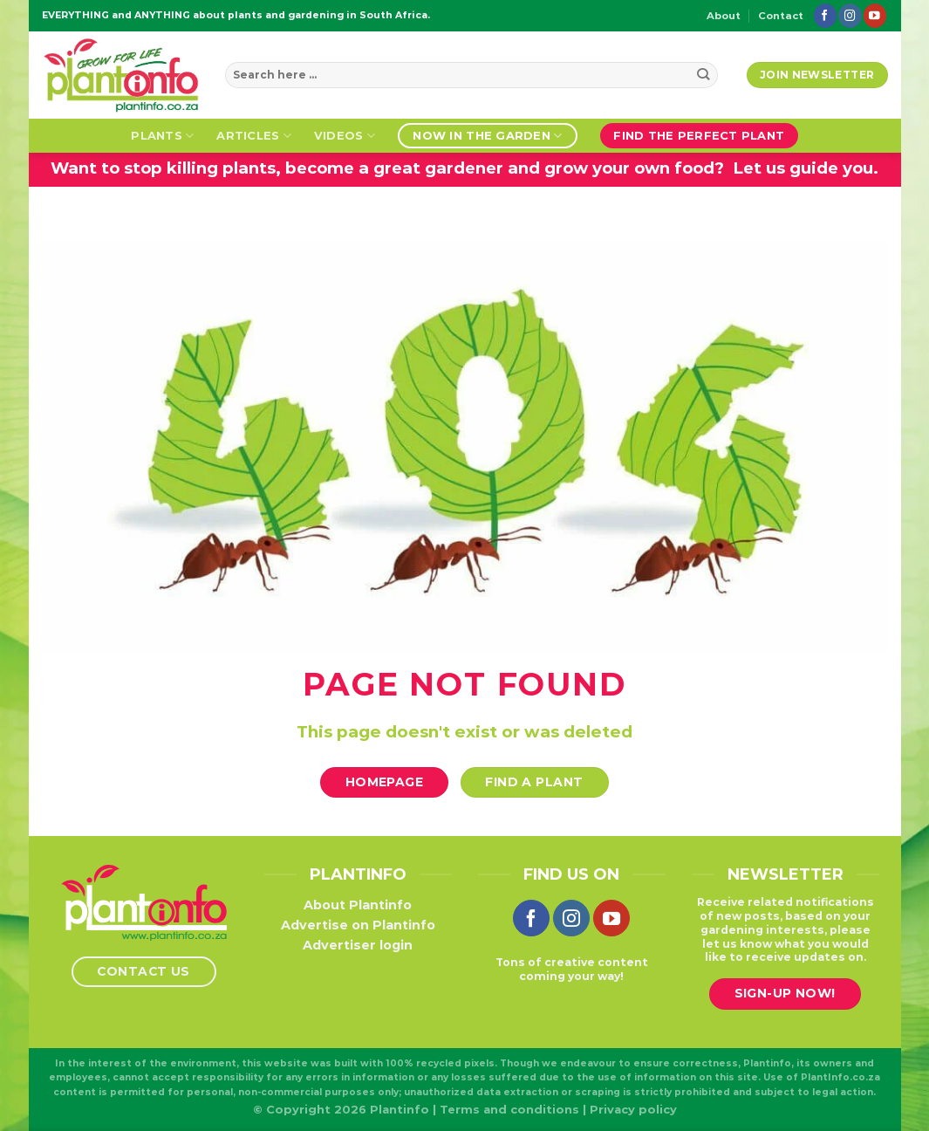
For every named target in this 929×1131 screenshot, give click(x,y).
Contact (780, 16)
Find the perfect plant (698, 135)
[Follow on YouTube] (875, 15)
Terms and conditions (509, 1109)
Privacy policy (633, 1109)
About (724, 16)
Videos (344, 135)
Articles (253, 135)
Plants (162, 135)
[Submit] (703, 75)
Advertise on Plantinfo (358, 925)
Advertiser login (358, 945)
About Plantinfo (358, 905)
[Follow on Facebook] (825, 15)
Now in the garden (487, 135)
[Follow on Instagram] (849, 15)
